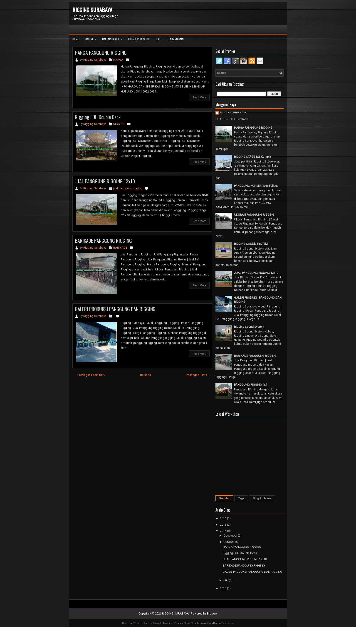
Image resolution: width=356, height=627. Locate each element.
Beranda (145, 375)
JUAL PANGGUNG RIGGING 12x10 (105, 181)
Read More (199, 97)
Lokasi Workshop (139, 39)
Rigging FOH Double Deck (98, 117)
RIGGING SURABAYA (92, 9)
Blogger (212, 613)
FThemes (137, 623)
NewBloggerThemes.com (221, 623)
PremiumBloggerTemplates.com (190, 623)
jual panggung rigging (127, 188)
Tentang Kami (175, 39)
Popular (224, 498)
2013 (223, 588)
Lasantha (167, 623)
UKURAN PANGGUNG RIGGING (254, 214)
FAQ (158, 39)
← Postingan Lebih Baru (89, 375)
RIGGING (119, 124)
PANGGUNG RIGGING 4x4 (250, 384)
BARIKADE (120, 247)
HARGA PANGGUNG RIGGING (101, 52)
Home (75, 39)
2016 (223, 518)
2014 (223, 530)
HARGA (118, 59)
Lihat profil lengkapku (232, 119)
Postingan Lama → (198, 375)
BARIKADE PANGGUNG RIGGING (103, 240)
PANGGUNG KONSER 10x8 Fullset (256, 185)
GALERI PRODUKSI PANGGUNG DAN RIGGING (115, 309)
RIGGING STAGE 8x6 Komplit (252, 156)
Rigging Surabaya (233, 112)
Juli (226, 580)
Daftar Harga (113, 38)
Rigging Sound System (249, 326)
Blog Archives (262, 498)
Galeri (92, 38)
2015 (223, 524)
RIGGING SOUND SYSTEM (251, 243)
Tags (241, 498)
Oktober (229, 542)
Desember (231, 535)
